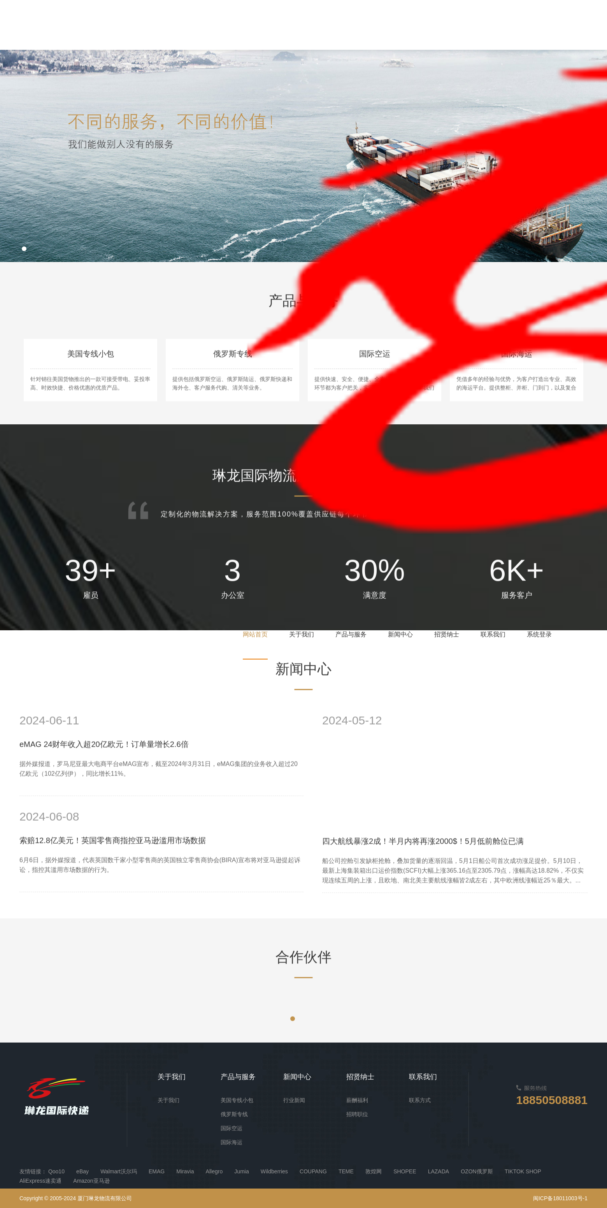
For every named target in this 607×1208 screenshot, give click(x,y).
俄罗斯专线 (234, 1114)
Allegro (214, 1171)
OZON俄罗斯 (477, 1171)
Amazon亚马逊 (91, 1181)
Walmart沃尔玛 (118, 1171)
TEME (346, 1171)
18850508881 (552, 1100)
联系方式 (420, 1100)
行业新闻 (294, 1100)
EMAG (157, 1171)
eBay (82, 1171)
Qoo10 (56, 1171)
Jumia (241, 1171)
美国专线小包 (237, 1100)
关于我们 (168, 1100)
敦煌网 (373, 1171)
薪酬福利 (357, 1100)
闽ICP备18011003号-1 (560, 1198)
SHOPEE (404, 1171)
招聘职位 (357, 1114)
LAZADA (438, 1171)
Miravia (185, 1171)
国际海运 (231, 1142)
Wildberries (274, 1171)
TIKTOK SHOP (523, 1171)
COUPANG (313, 1171)
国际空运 (231, 1128)
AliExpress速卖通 (40, 1181)
